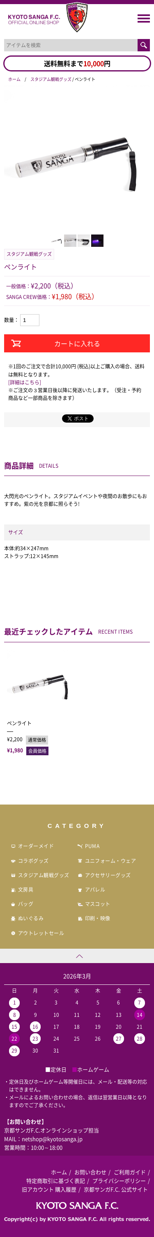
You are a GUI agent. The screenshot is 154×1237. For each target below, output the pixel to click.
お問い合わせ (90, 1172)
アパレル (91, 889)
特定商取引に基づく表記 (55, 1180)
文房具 (21, 889)
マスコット (93, 904)
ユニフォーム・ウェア (106, 861)
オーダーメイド (32, 846)
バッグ (21, 904)
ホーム (14, 79)
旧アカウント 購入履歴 (49, 1189)
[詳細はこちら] (24, 382)
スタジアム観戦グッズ (50, 79)
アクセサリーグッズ (104, 875)
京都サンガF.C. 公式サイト (116, 1189)
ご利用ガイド (130, 1172)
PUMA (88, 846)
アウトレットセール (37, 933)
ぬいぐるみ (27, 918)
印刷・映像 (93, 918)
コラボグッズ (29, 861)
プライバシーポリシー (119, 1180)
